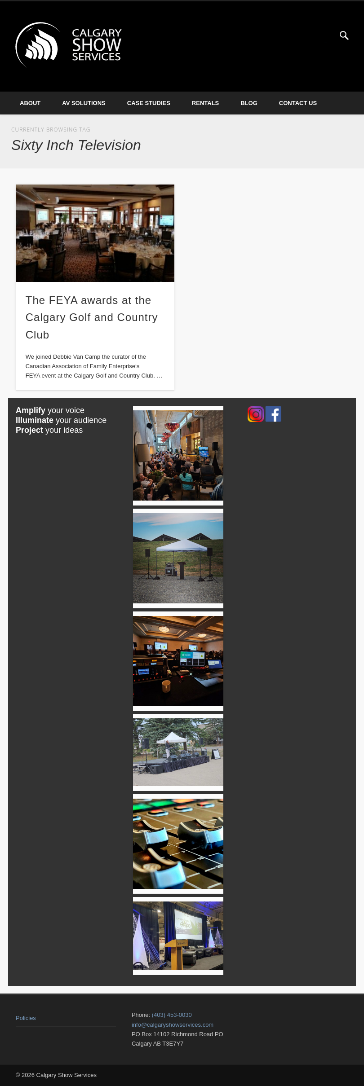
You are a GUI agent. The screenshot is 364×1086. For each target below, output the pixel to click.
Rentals (205, 103)
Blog (248, 103)
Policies (26, 1018)
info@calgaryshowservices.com (172, 1024)
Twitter (326, 35)
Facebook (307, 35)
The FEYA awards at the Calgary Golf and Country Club (92, 317)
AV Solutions (84, 103)
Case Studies (148, 103)
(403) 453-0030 (172, 1014)
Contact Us (298, 103)
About (30, 103)
